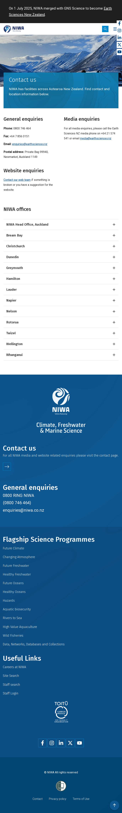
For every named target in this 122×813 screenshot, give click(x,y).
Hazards (9, 600)
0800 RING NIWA (18, 495)
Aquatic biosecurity (17, 609)
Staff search (11, 685)
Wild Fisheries (13, 635)
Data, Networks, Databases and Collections (34, 644)
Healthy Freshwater (17, 574)
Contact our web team (17, 180)
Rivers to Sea (12, 618)
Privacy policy (57, 799)
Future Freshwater (16, 566)
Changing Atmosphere (19, 557)
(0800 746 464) (17, 502)
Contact (38, 799)
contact (104, 455)
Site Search (11, 676)
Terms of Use (81, 799)
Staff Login (10, 693)
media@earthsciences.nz (95, 138)
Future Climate (13, 548)
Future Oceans (13, 583)
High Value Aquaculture (20, 627)
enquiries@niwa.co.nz (23, 510)
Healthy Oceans (14, 592)
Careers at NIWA (14, 667)
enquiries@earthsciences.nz (29, 144)
